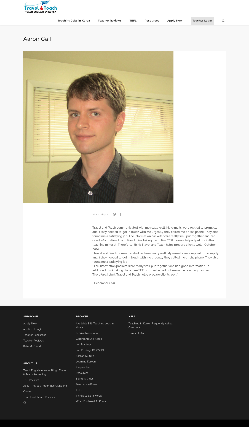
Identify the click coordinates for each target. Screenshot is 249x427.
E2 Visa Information (87, 333)
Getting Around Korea (89, 338)
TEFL (133, 20)
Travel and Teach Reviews (39, 397)
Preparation (83, 367)
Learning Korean (86, 361)
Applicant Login (32, 329)
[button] (223, 21)
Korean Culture (85, 355)
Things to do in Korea (89, 395)
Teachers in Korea (86, 384)
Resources (151, 20)
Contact (28, 391)
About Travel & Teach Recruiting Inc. (45, 385)
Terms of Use (136, 333)
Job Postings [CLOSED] (90, 350)
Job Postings (84, 344)
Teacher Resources (34, 334)
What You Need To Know (91, 401)
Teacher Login (202, 20)
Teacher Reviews (110, 20)
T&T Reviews (31, 380)
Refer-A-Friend (32, 346)
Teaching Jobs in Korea (74, 20)
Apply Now (175, 20)
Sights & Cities (85, 378)
